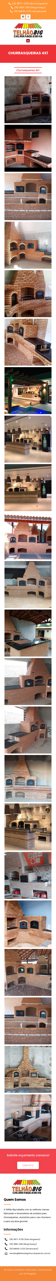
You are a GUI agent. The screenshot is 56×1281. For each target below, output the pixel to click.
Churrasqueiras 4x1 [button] (28, 70)
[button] (28, 41)
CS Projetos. (30, 1273)
